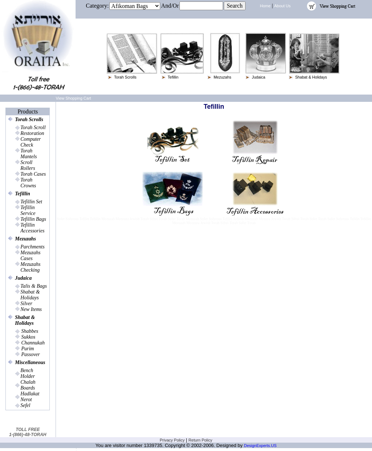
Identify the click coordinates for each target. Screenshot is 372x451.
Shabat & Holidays (25, 320)
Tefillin (22, 193)
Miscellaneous (30, 362)
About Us (282, 6)
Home (265, 6)
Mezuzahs (25, 239)
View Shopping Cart (73, 98)
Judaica (23, 278)
